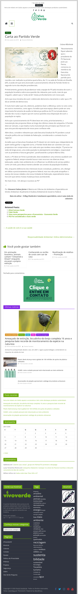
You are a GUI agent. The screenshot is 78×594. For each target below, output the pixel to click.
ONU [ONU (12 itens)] (42, 529)
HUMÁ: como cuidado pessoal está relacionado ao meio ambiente (40, 370)
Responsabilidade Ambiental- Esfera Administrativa (51, 237)
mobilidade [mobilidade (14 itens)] (36, 523)
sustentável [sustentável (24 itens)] (37, 562)
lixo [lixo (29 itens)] (34, 517)
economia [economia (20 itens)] (36, 507)
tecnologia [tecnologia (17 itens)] (36, 565)
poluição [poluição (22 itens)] (36, 535)
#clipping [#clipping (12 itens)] (35, 491)
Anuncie (6, 545)
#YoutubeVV (7, 542)
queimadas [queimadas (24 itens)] (37, 539)
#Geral (8, 33)
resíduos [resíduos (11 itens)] (35, 549)
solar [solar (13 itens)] (40, 552)
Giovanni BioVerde (27, 40)
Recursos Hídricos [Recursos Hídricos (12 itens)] (38, 545)
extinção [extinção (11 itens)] (35, 514)
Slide (33, 335)
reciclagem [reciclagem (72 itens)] (39, 542)
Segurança (7, 568)
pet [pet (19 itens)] (40, 531)
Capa (27, 335)
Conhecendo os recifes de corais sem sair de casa (38, 254)
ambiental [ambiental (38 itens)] (38, 496)
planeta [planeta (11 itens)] (44, 531)
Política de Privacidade (11, 558)
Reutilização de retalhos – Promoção (62, 253)
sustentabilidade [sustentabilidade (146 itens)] (39, 557)
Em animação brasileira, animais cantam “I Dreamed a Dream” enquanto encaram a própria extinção (13, 258)
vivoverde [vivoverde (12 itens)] (36, 577)
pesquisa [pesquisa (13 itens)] (36, 531)
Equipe (5, 555)
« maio (5, 453)
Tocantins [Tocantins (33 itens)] (37, 567)
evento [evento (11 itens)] (41, 512)
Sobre (5, 572)
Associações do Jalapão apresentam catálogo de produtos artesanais (41, 381)
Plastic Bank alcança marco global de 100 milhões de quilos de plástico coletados (31, 409)
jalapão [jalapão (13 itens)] (40, 514)
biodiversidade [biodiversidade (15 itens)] (37, 501)
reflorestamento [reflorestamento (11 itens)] (37, 547)
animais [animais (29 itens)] (36, 499)
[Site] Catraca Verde (17, 210)
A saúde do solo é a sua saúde (17, 228)
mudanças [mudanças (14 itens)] (36, 525)
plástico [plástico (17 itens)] (36, 533)
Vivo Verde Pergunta (10, 575)
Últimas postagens (42, 335)
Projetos (6, 565)
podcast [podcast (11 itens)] (41, 533)
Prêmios (6, 562)
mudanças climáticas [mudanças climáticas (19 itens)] (37, 528)
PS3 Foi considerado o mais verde (22, 216)
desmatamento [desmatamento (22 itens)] (38, 505)
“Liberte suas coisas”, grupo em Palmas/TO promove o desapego (35, 465)
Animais (21, 335)
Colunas (6, 548)
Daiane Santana (28, 346)
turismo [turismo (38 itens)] (37, 569)
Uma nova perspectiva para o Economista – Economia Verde (33, 214)
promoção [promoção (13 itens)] (43, 535)
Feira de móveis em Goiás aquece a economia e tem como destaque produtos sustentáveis (35, 8)
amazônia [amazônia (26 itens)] (37, 493)
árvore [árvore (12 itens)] (35, 579)
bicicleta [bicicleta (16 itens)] (43, 499)
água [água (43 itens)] (41, 576)
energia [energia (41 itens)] (36, 509)
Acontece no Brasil (11, 335)
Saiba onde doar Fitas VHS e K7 (27, 473)
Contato (6, 552)
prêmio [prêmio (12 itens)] (35, 537)
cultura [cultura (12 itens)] (44, 503)
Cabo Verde (13, 212)
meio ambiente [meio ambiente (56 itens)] (38, 518)
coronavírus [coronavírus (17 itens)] (37, 503)
